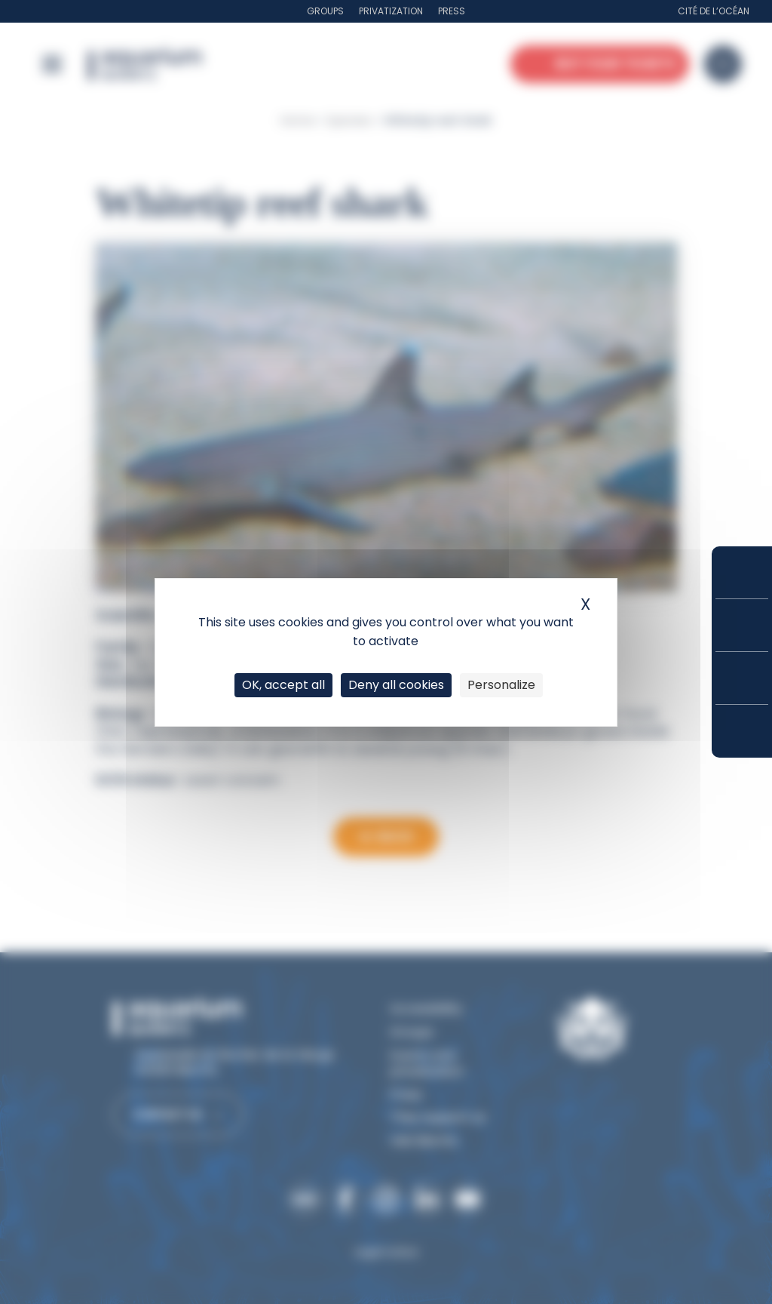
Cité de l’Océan (713, 11)
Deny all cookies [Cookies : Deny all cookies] (396, 685)
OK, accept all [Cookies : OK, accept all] (283, 685)
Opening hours (741, 678)
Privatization (391, 11)
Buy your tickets (741, 572)
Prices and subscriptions (741, 625)
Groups (325, 11)
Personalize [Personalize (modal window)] (501, 685)
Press (451, 11)
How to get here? (741, 731)
